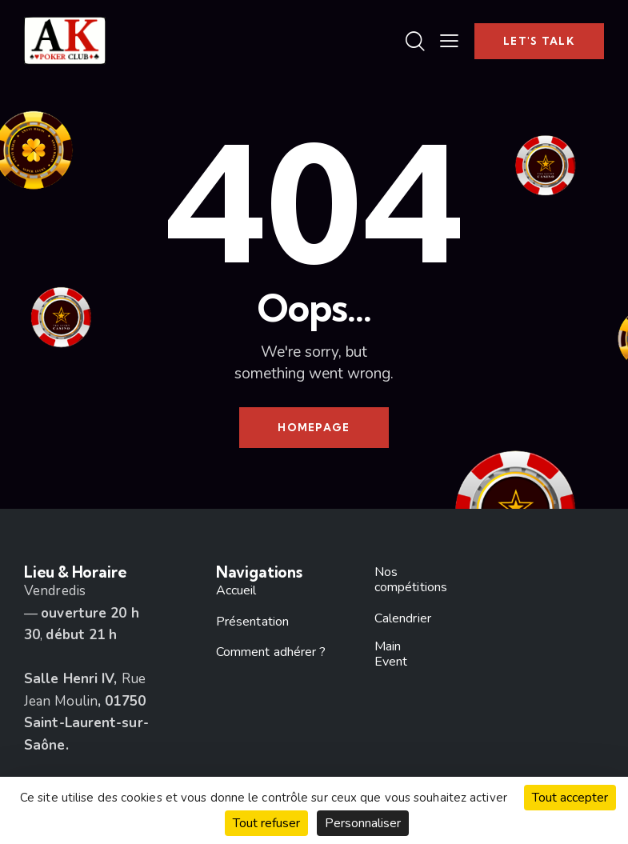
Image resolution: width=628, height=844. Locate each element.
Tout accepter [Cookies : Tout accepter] (570, 797)
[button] (449, 41)
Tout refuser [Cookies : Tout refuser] (266, 823)
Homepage (314, 427)
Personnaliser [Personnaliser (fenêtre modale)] (363, 823)
